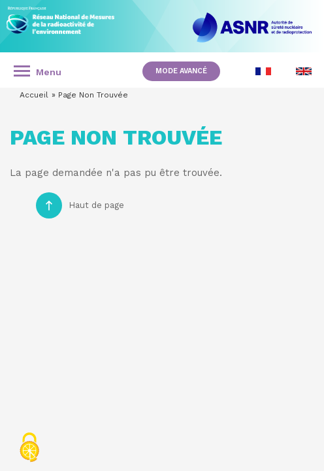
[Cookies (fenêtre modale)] (29, 448)
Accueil (34, 94)
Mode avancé (181, 71)
